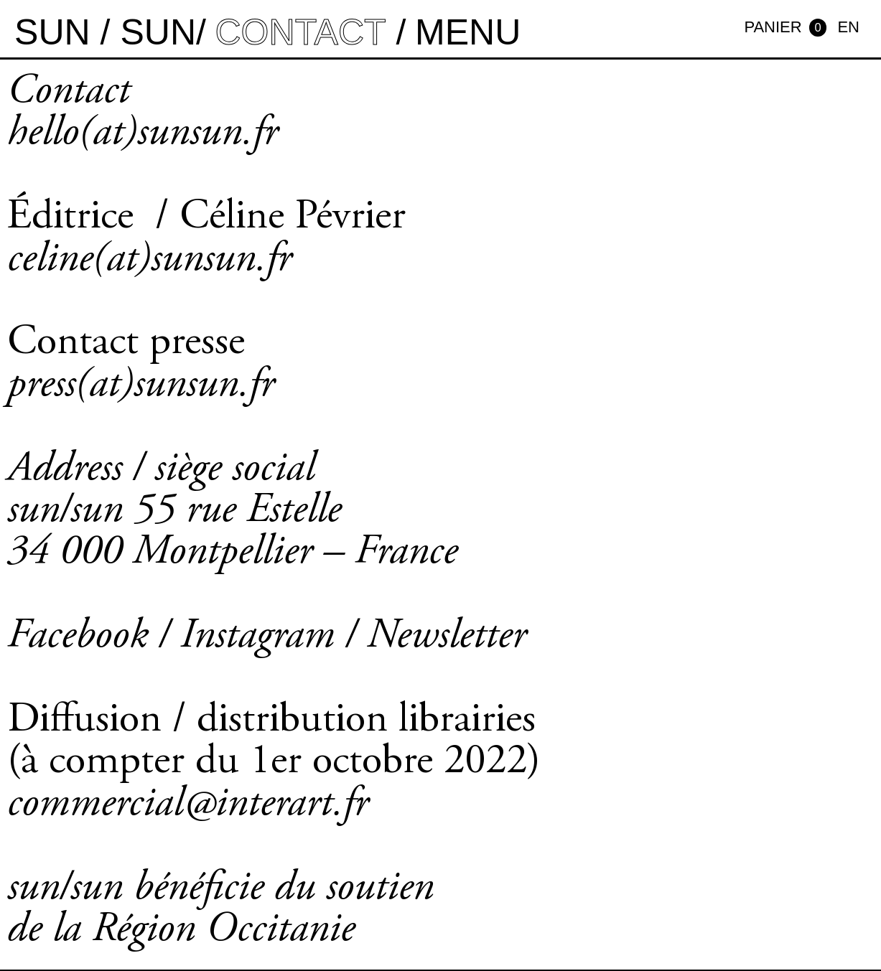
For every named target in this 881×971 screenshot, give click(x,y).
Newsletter (446, 637)
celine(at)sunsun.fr (149, 260)
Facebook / (93, 637)
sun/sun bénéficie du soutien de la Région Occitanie (220, 910)
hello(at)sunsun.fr (142, 134)
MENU (468, 32)
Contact (68, 92)
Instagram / (273, 637)
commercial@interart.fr (187, 805)
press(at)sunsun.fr (140, 386)
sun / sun (105, 32)
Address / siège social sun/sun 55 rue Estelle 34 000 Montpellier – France (232, 512)
